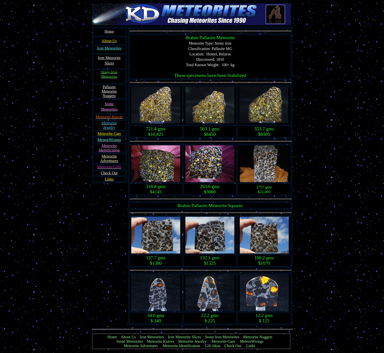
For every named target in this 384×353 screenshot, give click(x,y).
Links (250, 346)
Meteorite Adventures (141, 346)
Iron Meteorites (152, 337)
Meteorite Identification (181, 346)
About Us (128, 337)
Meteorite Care (223, 341)
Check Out (232, 346)
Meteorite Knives (160, 341)
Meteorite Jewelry (193, 341)
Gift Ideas (213, 346)
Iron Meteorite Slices (184, 337)
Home (112, 337)
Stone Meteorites (129, 341)
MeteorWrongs (252, 341)
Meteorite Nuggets (258, 337)
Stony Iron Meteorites (224, 337)
